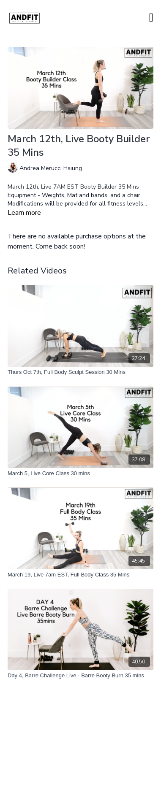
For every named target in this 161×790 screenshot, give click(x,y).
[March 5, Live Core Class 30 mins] (80, 473)
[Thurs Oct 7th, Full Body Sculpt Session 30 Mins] (80, 372)
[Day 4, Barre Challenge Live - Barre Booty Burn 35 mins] (80, 675)
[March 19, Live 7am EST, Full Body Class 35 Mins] (80, 575)
